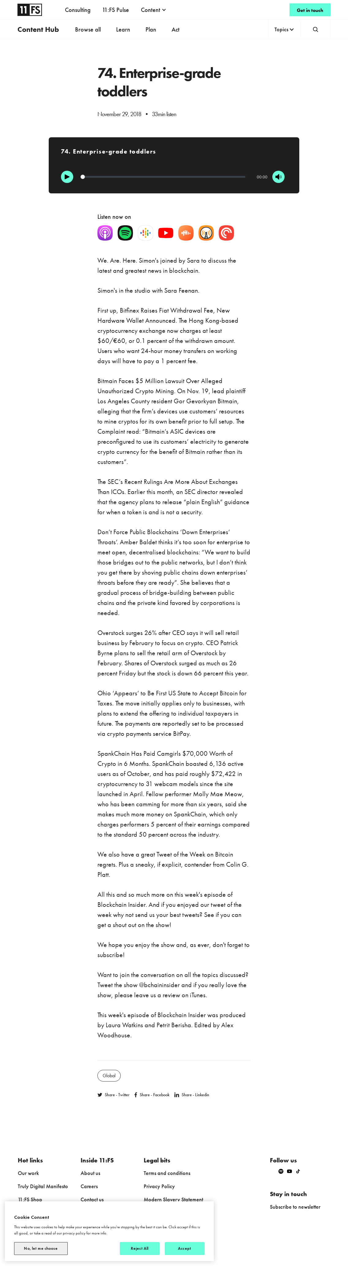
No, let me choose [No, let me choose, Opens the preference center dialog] (41, 1248)
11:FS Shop (30, 1199)
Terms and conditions (167, 1173)
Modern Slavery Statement (173, 1199)
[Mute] (278, 177)
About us (90, 1173)
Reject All (139, 1248)
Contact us (92, 1199)
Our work (28, 1173)
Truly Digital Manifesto (43, 1186)
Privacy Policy (159, 1186)
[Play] (67, 177)
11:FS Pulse (115, 10)
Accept (184, 1248)
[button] (153, 10)
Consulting (78, 10)
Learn (123, 29)
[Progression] (163, 177)
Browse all (88, 29)
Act (176, 29)
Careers (89, 1186)
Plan (151, 29)
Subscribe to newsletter (295, 1206)
